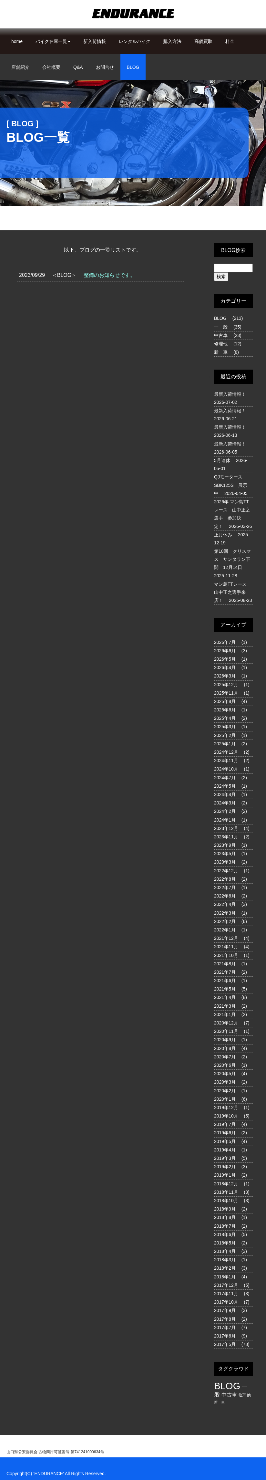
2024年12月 (226, 752)
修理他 (221, 343)
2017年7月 (225, 1327)
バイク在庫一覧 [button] (53, 41)
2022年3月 (225, 913)
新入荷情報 (94, 41)
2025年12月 (226, 684)
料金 (229, 41)
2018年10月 (226, 1200)
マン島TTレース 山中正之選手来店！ (232, 592)
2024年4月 (225, 794)
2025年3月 (225, 726)
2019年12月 (226, 1107)
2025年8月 (225, 701)
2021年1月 (225, 1014)
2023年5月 (225, 853)
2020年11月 (226, 1031)
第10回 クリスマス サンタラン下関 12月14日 (232, 559)
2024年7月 (225, 777)
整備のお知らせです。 (109, 275)
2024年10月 (226, 768)
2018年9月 (225, 1209)
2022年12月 (226, 870)
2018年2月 (225, 1268)
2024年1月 (225, 820)
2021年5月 (225, 989)
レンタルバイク (134, 41)
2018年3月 (225, 1259)
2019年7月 (225, 1124)
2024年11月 (226, 760)
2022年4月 (225, 904)
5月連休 (222, 460)
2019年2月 (225, 1166)
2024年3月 (225, 802)
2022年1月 (225, 929)
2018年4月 (225, 1251)
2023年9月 (225, 845)
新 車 (221, 352)
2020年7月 (225, 1056)
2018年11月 (226, 1192)
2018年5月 (225, 1242)
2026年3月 (225, 675)
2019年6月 (225, 1132)
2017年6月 (225, 1335)
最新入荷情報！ (230, 394)
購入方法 (172, 41)
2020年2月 (225, 1090)
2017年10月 (226, 1302)
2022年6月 (225, 895)
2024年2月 (225, 811)
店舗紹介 (20, 67)
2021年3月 (225, 1006)
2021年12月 (226, 938)
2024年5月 (225, 786)
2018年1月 (225, 1276)
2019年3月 (225, 1158)
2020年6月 (225, 1065)
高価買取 (203, 41)
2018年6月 (225, 1234)
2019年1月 (225, 1175)
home (17, 41)
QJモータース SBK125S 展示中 (230, 485)
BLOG (133, 67)
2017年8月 (225, 1319)
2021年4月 (225, 997)
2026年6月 (225, 650)
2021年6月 (225, 980)
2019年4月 (225, 1149)
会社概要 (51, 67)
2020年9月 (225, 1039)
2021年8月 (225, 963)
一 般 (221, 327)
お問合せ (105, 67)
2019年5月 (225, 1141)
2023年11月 (226, 836)
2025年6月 (225, 709)
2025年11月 (226, 693)
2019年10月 (226, 1115)
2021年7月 (225, 972)
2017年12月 (226, 1285)
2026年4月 (225, 667)
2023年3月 (225, 862)
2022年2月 (225, 921)
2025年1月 (225, 743)
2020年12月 (226, 1022)
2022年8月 (225, 879)
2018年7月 (225, 1226)
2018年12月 (226, 1183)
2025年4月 (225, 718)
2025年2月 (225, 735)
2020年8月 (225, 1048)
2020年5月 (225, 1073)
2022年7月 (225, 887)
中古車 (221, 335)
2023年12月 (226, 828)
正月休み (223, 534)
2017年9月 (225, 1310)
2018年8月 (225, 1217)
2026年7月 (225, 642)
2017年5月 (225, 1344)
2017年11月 (226, 1293)
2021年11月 (226, 946)
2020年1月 (225, 1099)
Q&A (78, 67)
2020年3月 (225, 1082)
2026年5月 (225, 659)
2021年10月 (226, 955)
